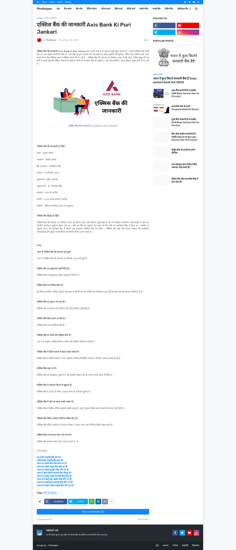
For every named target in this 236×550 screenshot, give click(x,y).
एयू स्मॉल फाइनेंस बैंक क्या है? (49, 457)
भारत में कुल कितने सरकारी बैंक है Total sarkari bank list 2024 (174, 80)
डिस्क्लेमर (68, 2)
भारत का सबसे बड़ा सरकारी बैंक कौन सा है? (55, 482)
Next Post (143, 519)
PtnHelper (44, 8)
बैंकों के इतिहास (50, 18)
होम (38, 2)
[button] (190, 9)
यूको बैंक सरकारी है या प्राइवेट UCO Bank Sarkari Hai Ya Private (185, 122)
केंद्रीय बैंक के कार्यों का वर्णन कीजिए (183, 151)
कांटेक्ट (52, 2)
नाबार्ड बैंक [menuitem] (156, 8)
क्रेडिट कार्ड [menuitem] (131, 8)
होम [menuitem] (58, 8)
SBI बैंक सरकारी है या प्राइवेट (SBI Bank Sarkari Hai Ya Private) (185, 93)
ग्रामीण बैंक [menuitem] (143, 8)
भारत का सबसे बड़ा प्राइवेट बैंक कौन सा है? (54, 479)
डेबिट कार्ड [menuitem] (118, 8)
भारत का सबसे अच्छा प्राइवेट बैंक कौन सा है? (55, 485)
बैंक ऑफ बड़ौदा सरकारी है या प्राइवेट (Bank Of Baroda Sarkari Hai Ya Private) (184, 136)
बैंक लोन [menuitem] (79, 8)
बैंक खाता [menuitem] (68, 8)
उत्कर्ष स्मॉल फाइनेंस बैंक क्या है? (50, 460)
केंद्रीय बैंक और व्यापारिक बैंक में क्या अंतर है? (184, 180)
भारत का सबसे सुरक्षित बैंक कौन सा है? (53, 469)
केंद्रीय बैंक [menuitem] (169, 8)
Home (40, 18)
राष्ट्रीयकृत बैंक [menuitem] (182, 8)
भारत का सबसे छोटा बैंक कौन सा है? (52, 463)
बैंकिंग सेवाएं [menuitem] (92, 8)
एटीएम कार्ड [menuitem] (105, 8)
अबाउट (44, 2)
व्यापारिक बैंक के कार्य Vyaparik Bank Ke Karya (185, 108)
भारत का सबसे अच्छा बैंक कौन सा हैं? (52, 466)
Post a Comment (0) (93, 511)
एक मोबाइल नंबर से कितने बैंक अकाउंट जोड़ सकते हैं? (184, 166)
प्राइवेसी (59, 2)
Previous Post (45, 519)
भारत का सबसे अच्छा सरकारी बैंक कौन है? (54, 476)
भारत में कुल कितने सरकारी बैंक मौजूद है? (54, 473)
